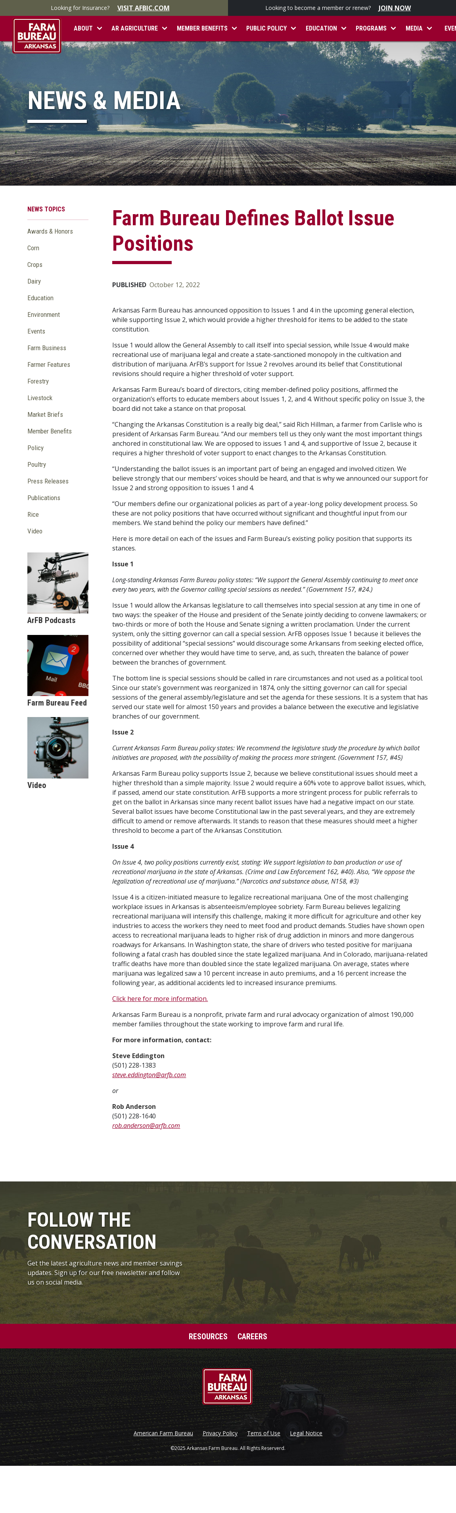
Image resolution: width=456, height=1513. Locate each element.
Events (36, 331)
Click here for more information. (160, 998)
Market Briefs (45, 414)
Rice (33, 514)
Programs (371, 28)
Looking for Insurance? (114, 8)
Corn (33, 248)
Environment (43, 314)
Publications (43, 498)
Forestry (38, 381)
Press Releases (48, 481)
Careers (252, 1336)
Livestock (39, 398)
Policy (35, 448)
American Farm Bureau (163, 1433)
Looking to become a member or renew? (342, 8)
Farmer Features (48, 364)
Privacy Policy (220, 1433)
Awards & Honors (50, 231)
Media (414, 28)
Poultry (36, 464)
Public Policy (266, 28)
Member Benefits (202, 28)
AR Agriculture (134, 28)
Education (321, 28)
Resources (208, 1336)
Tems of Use (263, 1433)
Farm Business (46, 348)
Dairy (34, 281)
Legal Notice (306, 1433)
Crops (34, 264)
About (83, 28)
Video (34, 531)
